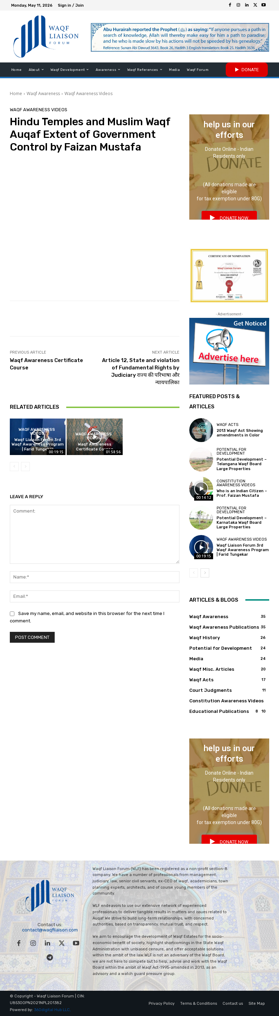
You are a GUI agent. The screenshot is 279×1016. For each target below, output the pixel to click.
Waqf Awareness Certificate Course (94, 446)
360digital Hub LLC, (52, 1010)
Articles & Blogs (213, 600)
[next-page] (204, 572)
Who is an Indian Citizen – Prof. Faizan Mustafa (242, 493)
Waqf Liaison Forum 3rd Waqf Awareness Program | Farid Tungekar (38, 444)
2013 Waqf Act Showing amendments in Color (240, 432)
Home (16, 93)
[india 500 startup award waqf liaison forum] (229, 275)
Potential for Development (231, 451)
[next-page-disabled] (25, 466)
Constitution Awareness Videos (236, 483)
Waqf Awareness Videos (88, 93)
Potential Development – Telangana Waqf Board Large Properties (242, 464)
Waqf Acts (227, 425)
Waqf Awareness (43, 93)
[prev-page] (14, 466)
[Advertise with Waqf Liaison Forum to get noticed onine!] (229, 351)
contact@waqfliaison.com (50, 930)
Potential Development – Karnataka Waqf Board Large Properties (242, 522)
